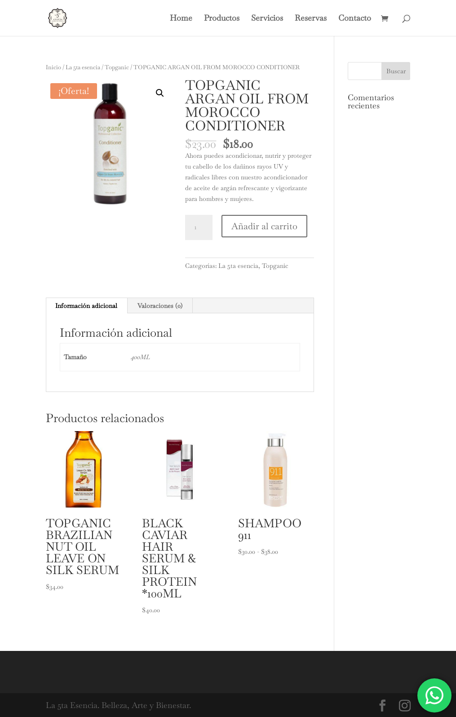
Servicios (267, 19)
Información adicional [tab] (86, 306)
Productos (221, 19)
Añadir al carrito (264, 226)
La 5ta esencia (83, 67)
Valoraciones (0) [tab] (159, 306)
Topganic (117, 67)
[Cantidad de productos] (198, 227)
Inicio (53, 67)
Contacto (354, 19)
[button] (160, 93)
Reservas (311, 19)
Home (181, 19)
